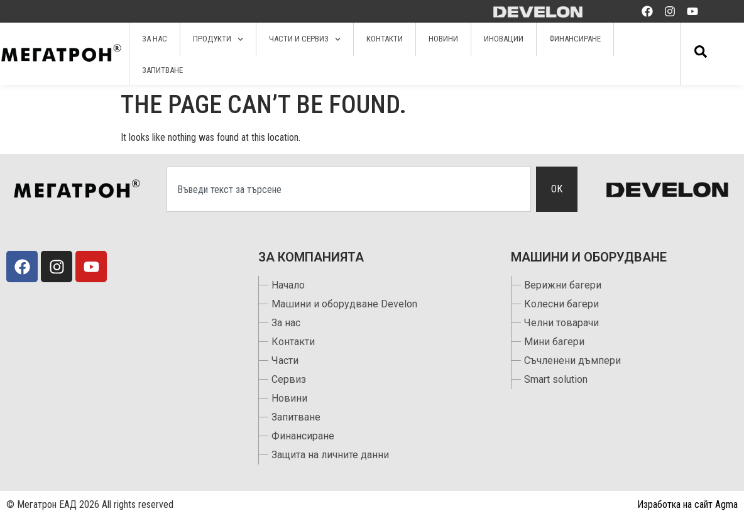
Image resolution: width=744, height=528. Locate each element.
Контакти (384, 38)
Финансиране (575, 38)
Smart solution (556, 379)
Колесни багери (561, 304)
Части (284, 360)
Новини (443, 38)
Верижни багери (562, 285)
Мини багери (554, 342)
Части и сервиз (305, 39)
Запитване (162, 70)
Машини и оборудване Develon (344, 304)
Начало (288, 285)
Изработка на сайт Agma (687, 504)
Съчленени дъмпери (572, 360)
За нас (154, 38)
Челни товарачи (561, 323)
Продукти (218, 39)
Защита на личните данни (330, 455)
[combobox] (349, 189)
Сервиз (288, 379)
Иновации (503, 38)
